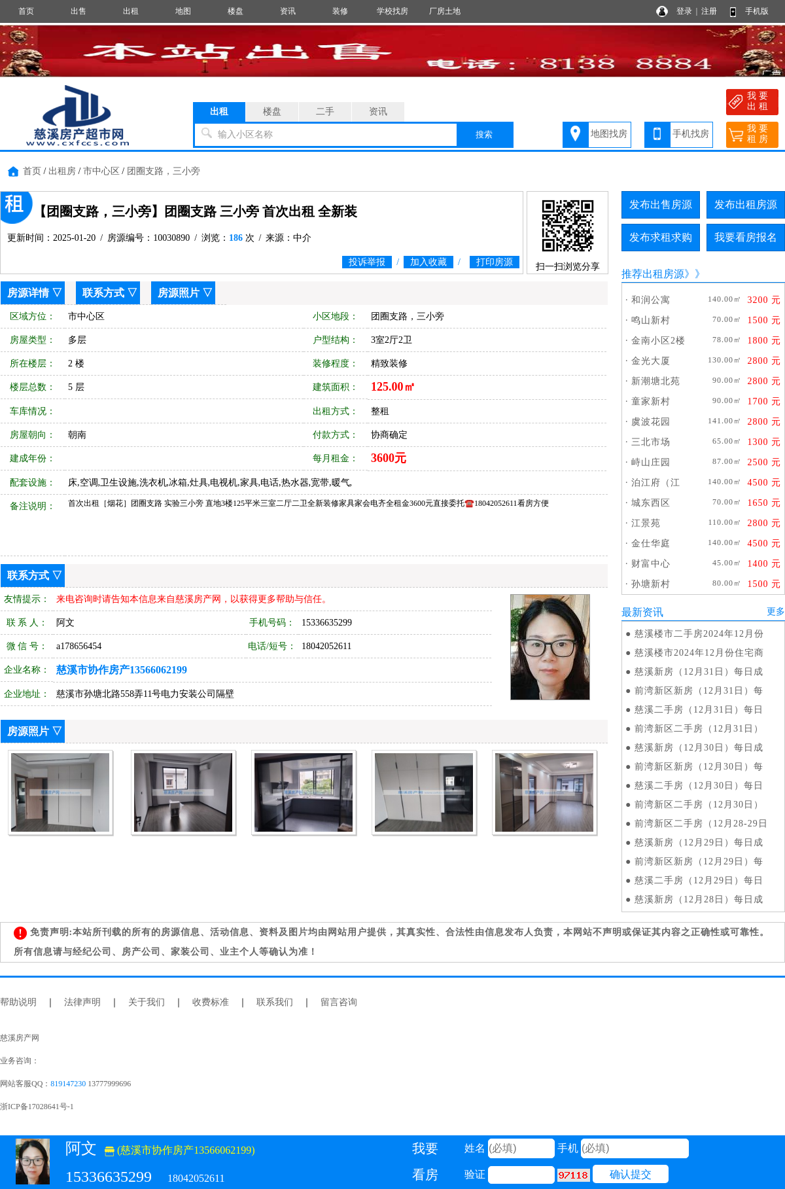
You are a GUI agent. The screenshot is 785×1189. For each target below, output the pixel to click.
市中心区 (101, 171)
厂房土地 (445, 11)
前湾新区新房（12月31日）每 (699, 691)
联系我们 (274, 1002)
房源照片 (179, 292)
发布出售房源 (660, 204)
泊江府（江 (655, 483)
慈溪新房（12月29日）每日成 (699, 842)
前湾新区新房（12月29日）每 (699, 861)
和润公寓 (651, 300)
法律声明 (82, 1002)
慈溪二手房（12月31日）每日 (699, 710)
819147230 (68, 1083)
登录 (684, 11)
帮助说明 (18, 1002)
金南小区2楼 (658, 341)
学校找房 (392, 11)
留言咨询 (339, 1002)
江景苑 (646, 523)
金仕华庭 (651, 543)
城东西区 (651, 503)
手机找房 (690, 134)
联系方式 (103, 292)
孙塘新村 (651, 584)
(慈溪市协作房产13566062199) (180, 1150)
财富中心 (651, 564)
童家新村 (651, 401)
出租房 (62, 171)
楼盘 (235, 11)
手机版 (757, 11)
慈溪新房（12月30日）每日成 (699, 748)
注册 (709, 11)
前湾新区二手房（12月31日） (699, 729)
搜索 (484, 134)
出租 (131, 11)
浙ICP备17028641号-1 (37, 1106)
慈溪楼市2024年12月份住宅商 (699, 653)
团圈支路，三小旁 (163, 171)
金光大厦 (651, 361)
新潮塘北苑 (655, 381)
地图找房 (609, 134)
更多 (776, 611)
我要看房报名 (745, 237)
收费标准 (210, 1002)
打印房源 (494, 262)
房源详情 (28, 292)
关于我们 (146, 1002)
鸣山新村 (651, 320)
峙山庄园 (651, 462)
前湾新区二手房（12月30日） (699, 804)
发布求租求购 (660, 237)
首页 (26, 11)
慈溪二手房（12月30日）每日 (699, 785)
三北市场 (651, 442)
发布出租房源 (745, 204)
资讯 (288, 11)
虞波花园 (651, 422)
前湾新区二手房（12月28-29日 (701, 823)
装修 (340, 11)
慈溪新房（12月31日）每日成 (699, 672)
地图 (183, 11)
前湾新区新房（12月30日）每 (699, 767)
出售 (78, 11)
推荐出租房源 (652, 273)
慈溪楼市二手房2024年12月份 (699, 634)
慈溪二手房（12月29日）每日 (699, 880)
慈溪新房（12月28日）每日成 (699, 899)
